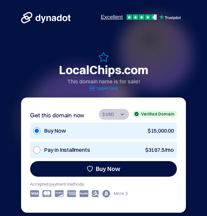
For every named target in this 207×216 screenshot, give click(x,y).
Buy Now (103, 168)
